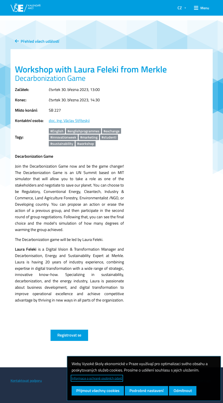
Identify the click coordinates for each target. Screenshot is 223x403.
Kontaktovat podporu (26, 380)
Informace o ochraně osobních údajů (97, 378)
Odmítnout (183, 391)
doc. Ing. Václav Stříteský (69, 121)
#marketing (89, 137)
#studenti (109, 137)
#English (56, 131)
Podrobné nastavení (146, 391)
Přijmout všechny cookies (97, 391)
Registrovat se (69, 335)
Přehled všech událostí (37, 41)
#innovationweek (63, 137)
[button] (201, 8)
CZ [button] (180, 8)
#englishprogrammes (83, 131)
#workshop (85, 143)
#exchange (111, 131)
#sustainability (61, 143)
